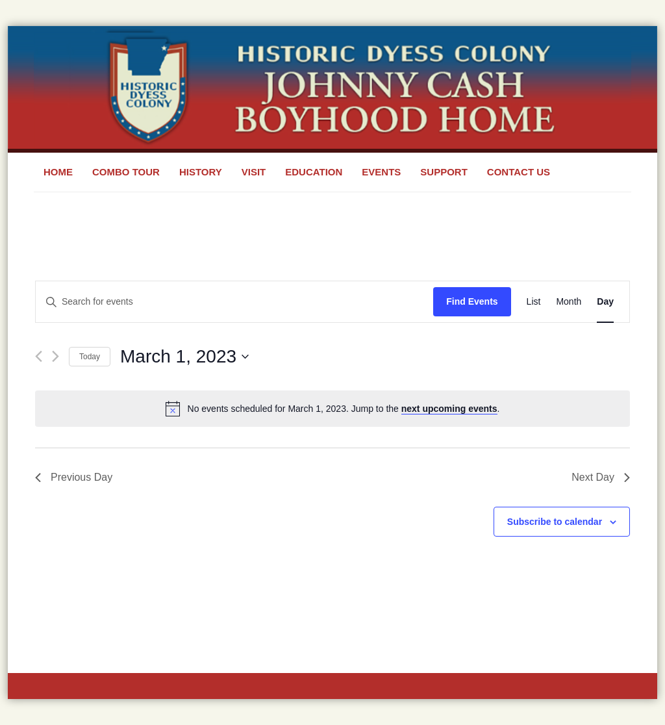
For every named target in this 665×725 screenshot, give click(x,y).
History (200, 171)
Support (444, 171)
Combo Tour (126, 171)
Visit (254, 171)
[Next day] (55, 356)
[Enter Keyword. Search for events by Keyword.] (234, 301)
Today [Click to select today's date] (89, 356)
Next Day (600, 477)
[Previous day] (38, 356)
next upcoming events (449, 408)
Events (381, 171)
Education (313, 171)
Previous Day (73, 477)
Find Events (471, 301)
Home (58, 171)
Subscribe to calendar (554, 521)
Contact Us (518, 171)
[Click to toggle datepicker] (184, 357)
